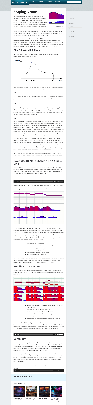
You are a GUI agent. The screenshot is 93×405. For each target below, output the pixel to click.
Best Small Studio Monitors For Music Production (31, 400)
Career (70, 16)
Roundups (71, 33)
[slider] (36, 181)
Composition (71, 18)
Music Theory (71, 28)
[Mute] (58, 181)
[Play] (15, 181)
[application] (39, 181)
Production (62, 28)
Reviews (50, 1)
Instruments (71, 23)
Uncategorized (72, 36)
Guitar (70, 21)
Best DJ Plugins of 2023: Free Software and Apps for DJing (56, 400)
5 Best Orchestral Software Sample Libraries (43, 400)
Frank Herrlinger (60, 26)
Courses (57, 1)
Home (33, 1)
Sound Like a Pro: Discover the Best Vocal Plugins (18, 400)
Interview (71, 26)
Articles (41, 1)
